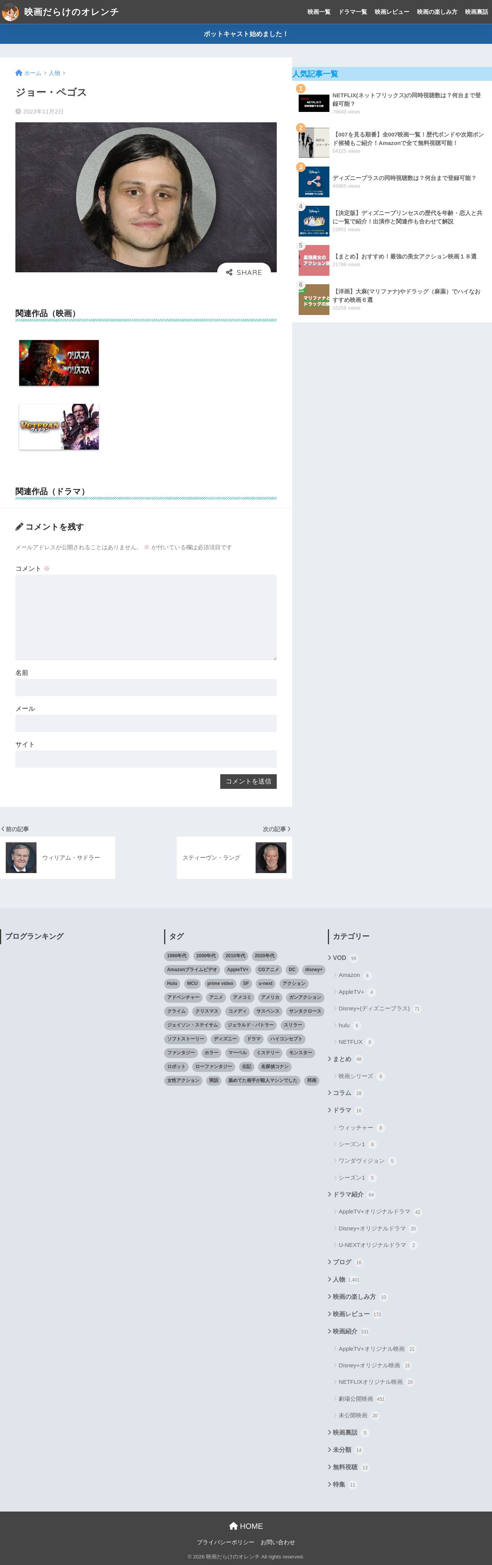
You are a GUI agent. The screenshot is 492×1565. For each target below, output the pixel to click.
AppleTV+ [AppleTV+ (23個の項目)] (238, 969)
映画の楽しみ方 (437, 11)
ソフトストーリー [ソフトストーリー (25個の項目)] (185, 1039)
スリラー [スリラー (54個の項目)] (293, 1025)
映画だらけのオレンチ (61, 12)
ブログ (348, 1262)
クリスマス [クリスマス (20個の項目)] (206, 1011)
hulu (350, 1025)
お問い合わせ (278, 1542)
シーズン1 (358, 1144)
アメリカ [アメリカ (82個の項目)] (270, 997)
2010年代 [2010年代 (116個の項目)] (235, 955)
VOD (345, 958)
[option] (59, 364)
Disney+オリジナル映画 (375, 1365)
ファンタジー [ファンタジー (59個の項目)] (181, 1052)
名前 (21, 673)
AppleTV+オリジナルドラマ (380, 1212)
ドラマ (348, 1110)
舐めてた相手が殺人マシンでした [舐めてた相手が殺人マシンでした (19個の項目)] (263, 1080)
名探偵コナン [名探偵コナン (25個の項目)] (275, 1066)
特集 (345, 1485)
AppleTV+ (357, 992)
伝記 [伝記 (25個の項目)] (246, 1066)
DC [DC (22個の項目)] (292, 969)
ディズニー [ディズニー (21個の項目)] (225, 1039)
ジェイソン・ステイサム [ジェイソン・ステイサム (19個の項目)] (192, 1025)
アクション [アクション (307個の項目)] (294, 983)
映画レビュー (392, 11)
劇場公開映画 (362, 1399)
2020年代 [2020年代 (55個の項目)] (264, 955)
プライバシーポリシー (225, 1542)
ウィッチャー (362, 1128)
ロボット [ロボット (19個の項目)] (176, 1066)
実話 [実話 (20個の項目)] (213, 1080)
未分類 (348, 1450)
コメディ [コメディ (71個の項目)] (237, 1011)
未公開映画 (359, 1415)
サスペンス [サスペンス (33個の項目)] (267, 1011)
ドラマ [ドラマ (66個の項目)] (254, 1039)
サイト (25, 744)
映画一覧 (319, 11)
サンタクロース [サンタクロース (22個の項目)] (305, 1011)
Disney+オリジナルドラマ (378, 1228)
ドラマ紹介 (354, 1195)
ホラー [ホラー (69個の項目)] (211, 1052)
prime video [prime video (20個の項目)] (220, 983)
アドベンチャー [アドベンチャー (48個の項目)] (183, 997)
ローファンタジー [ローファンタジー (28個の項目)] (213, 1066)
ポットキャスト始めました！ (246, 34)
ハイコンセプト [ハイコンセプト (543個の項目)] (286, 1039)
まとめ (348, 1059)
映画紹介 (351, 1332)
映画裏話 (476, 11)
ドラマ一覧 (352, 11)
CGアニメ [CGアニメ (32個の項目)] (268, 969)
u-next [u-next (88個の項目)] (266, 983)
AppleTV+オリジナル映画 (377, 1349)
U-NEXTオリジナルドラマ (378, 1245)
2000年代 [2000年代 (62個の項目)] (206, 955)
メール (25, 708)
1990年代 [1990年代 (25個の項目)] (177, 955)
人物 (346, 1280)
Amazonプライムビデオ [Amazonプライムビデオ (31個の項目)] (192, 969)
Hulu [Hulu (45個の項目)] (172, 983)
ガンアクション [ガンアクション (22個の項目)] (305, 997)
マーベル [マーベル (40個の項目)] (237, 1052)
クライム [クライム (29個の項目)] (176, 1011)
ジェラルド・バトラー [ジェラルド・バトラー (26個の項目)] (251, 1025)
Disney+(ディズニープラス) (380, 1008)
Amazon (355, 975)
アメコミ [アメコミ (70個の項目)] (242, 997)
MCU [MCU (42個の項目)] (192, 983)
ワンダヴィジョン (368, 1161)
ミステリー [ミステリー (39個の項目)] (267, 1052)
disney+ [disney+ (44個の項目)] (313, 969)
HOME (246, 1526)
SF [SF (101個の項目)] (246, 983)
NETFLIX (356, 1042)
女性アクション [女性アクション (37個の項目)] (183, 1080)
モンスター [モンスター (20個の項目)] (300, 1052)
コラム (348, 1093)
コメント (32, 568)
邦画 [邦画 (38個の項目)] (311, 1080)
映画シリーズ (362, 1076)
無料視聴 (351, 1467)
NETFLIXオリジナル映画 (377, 1382)
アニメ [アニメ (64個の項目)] (216, 997)
